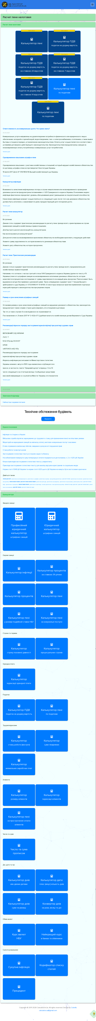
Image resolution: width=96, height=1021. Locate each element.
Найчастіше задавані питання (14, 402)
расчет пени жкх (83, 484)
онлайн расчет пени (47, 484)
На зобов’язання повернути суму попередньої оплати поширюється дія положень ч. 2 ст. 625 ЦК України (43, 458)
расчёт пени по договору (35, 484)
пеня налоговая (14, 481)
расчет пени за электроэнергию (19, 479)
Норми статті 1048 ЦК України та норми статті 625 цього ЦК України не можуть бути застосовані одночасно (44, 469)
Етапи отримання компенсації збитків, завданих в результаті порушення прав (32, 446)
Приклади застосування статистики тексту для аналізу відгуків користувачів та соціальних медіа (40, 465)
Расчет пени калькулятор (12, 212)
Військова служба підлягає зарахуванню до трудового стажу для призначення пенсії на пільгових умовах (43, 438)
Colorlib (74, 1008)
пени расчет (7, 479)
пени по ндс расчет (71, 484)
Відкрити (48, 419)
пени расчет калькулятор (58, 484)
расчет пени (66, 479)
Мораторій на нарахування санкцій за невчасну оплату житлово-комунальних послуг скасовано (39, 442)
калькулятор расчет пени (56, 479)
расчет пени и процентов (12, 484)
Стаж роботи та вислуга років (14, 450)
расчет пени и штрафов (33, 479)
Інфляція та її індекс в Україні (14, 434)
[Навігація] (92, 4)
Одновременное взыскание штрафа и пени (19, 157)
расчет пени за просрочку (53, 481)
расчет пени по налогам (76, 479)
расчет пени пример (44, 479)
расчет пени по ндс (28, 487)
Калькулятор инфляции (12, 182)
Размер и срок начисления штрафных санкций (20, 297)
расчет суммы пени (78, 481)
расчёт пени (17, 487)
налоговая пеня (24, 484)
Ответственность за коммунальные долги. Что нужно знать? (26, 129)
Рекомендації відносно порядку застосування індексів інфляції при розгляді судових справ (38, 325)
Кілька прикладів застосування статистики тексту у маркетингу (27, 462)
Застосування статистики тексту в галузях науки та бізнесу (26, 454)
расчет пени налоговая (28, 481)
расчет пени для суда (41, 481)
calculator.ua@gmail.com (48, 1010)
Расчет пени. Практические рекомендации (19, 255)
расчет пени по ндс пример (66, 481)
